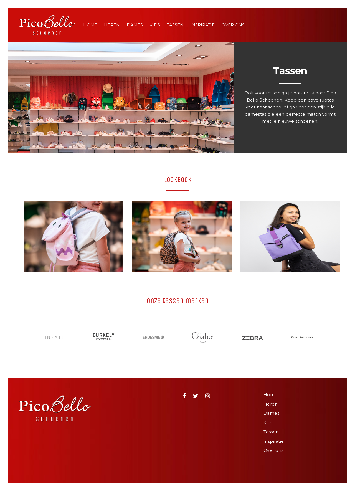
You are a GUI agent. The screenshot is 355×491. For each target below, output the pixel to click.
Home (90, 24)
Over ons (233, 24)
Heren (112, 24)
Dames (135, 24)
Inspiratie (202, 24)
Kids (154, 24)
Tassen (175, 24)
